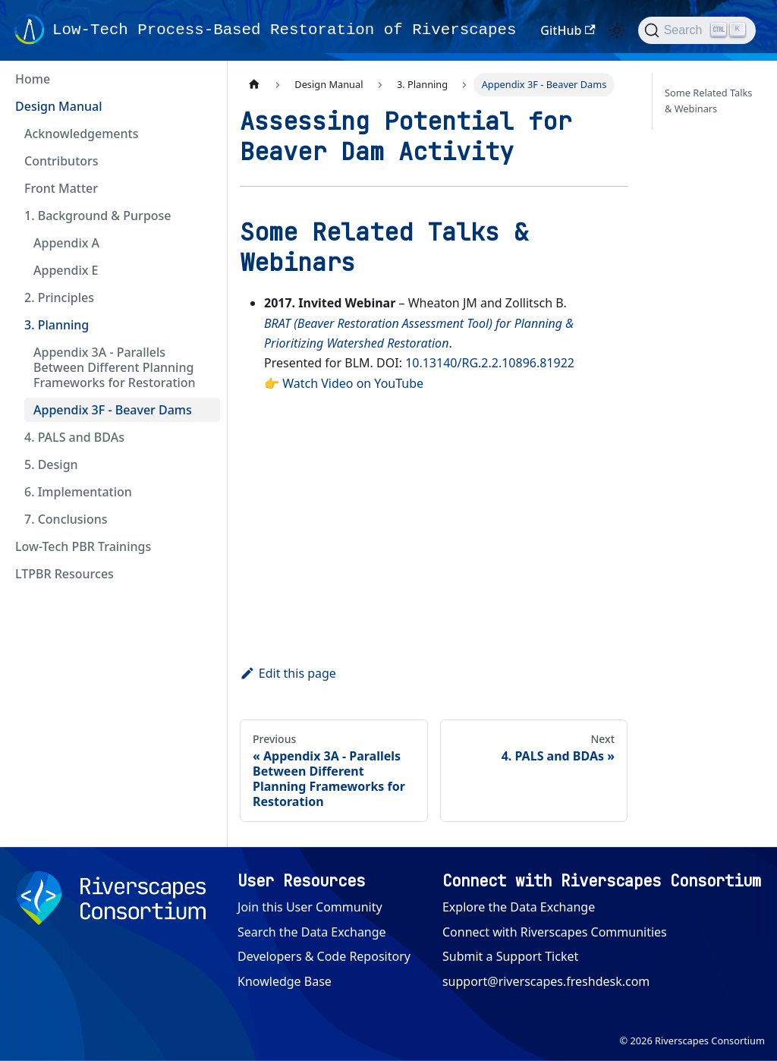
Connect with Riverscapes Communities (554, 932)
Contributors (61, 161)
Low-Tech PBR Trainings (83, 546)
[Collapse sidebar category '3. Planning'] (203, 325)
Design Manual (58, 106)
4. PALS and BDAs (74, 437)
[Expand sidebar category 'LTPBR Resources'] (203, 574)
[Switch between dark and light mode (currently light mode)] (617, 30)
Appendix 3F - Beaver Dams (112, 409)
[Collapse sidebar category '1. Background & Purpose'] (203, 215)
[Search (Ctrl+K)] (697, 30)
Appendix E (66, 270)
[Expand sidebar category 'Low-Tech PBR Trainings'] (203, 546)
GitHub (567, 30)
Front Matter (61, 188)
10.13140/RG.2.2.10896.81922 (489, 362)
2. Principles (59, 297)
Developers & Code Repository (324, 956)
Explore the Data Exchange (518, 907)
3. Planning (56, 324)
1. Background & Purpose (97, 215)
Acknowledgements (81, 133)
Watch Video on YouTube (352, 383)
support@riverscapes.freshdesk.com (546, 981)
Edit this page (288, 673)
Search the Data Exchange (312, 932)
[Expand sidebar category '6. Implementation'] (203, 492)
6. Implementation (78, 491)
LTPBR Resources (64, 573)
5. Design (51, 464)
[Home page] (254, 84)
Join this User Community (310, 907)
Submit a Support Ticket (510, 956)
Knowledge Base (285, 981)
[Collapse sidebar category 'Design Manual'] (203, 106)
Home (32, 79)
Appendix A (66, 243)
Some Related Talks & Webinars (709, 100)
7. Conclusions (66, 519)
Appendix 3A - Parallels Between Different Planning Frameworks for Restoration (114, 367)
